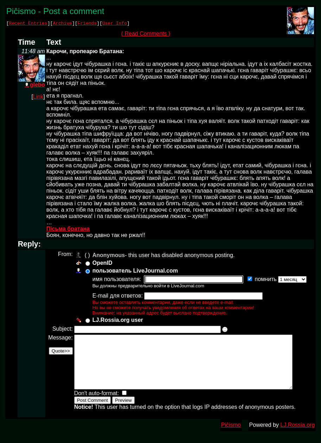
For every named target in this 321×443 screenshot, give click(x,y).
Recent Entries (28, 24)
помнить (265, 280)
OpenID (101, 264)
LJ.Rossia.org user (116, 321)
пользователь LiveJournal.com (134, 272)
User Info (114, 24)
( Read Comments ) (148, 35)
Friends (87, 24)
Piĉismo (231, 436)
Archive (62, 24)
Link (38, 98)
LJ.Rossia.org (298, 436)
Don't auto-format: (96, 405)
